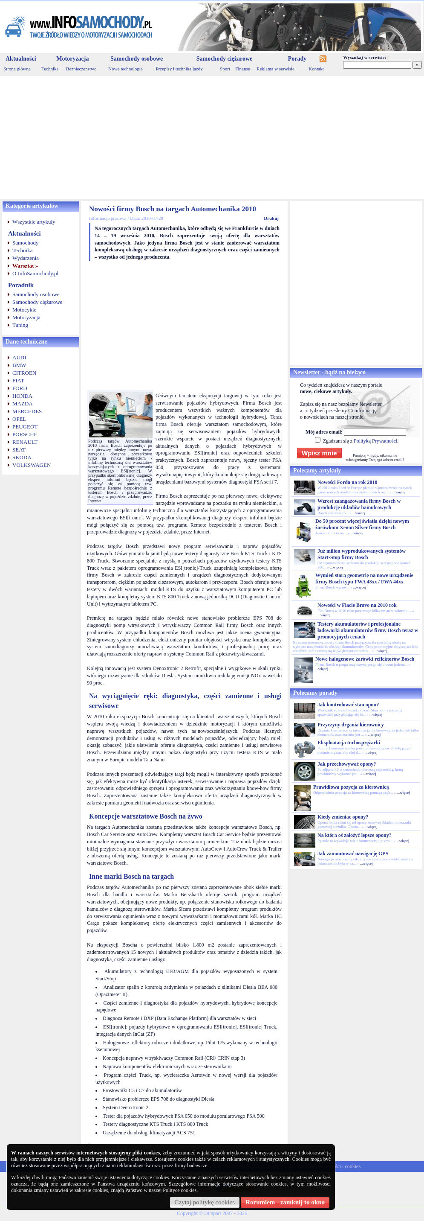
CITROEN (24, 373)
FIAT (18, 380)
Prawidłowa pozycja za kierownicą (351, 787)
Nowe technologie (125, 68)
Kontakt (316, 68)
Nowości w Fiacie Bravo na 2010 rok (357, 605)
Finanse (242, 68)
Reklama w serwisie (275, 68)
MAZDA (22, 403)
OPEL (19, 419)
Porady (297, 58)
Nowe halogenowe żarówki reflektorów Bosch (364, 659)
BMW (19, 365)
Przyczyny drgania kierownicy (350, 725)
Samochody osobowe (136, 58)
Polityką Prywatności (375, 441)
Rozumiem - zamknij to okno (285, 1202)
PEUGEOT (24, 426)
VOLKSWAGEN (31, 465)
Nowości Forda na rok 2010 (347, 482)
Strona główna (17, 68)
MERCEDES (27, 411)
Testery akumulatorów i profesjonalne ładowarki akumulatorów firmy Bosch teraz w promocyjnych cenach (367, 630)
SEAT (19, 449)
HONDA (22, 396)
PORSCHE (24, 434)
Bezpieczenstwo (81, 68)
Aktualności (21, 58)
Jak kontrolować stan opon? (348, 705)
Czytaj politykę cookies (205, 1202)
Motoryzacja (72, 58)
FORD (19, 388)
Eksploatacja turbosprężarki (348, 743)
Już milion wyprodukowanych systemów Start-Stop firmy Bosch (361, 554)
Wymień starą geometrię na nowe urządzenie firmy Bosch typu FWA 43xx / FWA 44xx (364, 578)
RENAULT (24, 442)
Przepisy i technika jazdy (179, 68)
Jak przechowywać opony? (346, 764)
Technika (49, 68)
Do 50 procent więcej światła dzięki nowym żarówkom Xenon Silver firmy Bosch (362, 524)
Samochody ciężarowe (224, 58)
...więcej (398, 492)
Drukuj (271, 218)
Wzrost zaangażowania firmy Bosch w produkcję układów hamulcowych (359, 504)
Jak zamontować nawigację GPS (352, 854)
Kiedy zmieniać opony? (342, 817)
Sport (225, 68)
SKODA (22, 457)
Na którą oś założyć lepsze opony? (354, 835)
